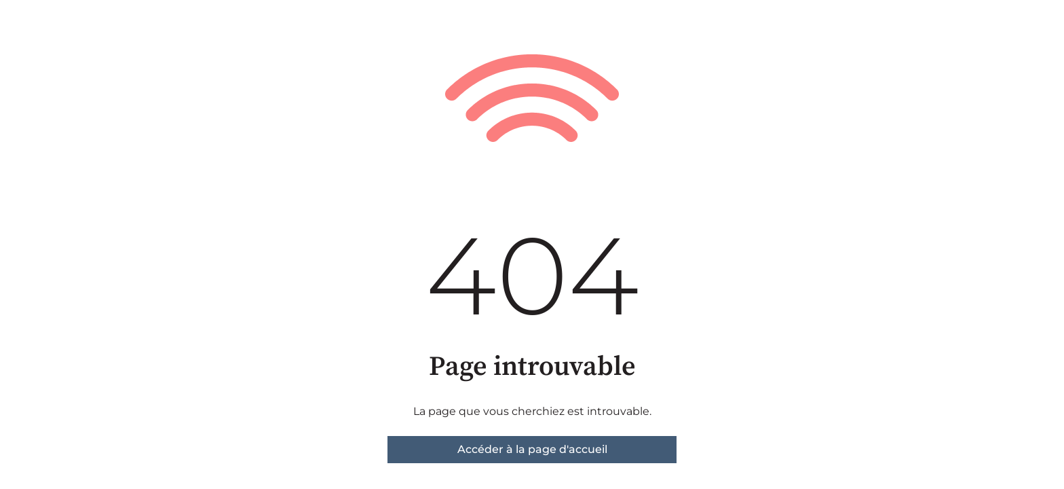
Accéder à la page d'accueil (532, 449)
